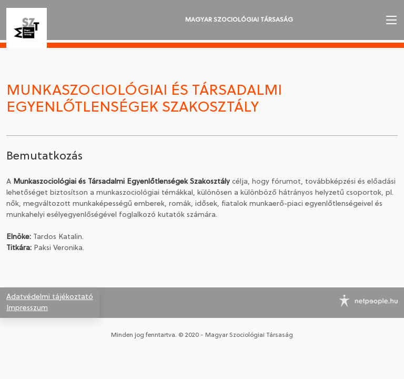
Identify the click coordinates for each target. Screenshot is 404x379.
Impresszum (27, 308)
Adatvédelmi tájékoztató (49, 297)
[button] (390, 20)
